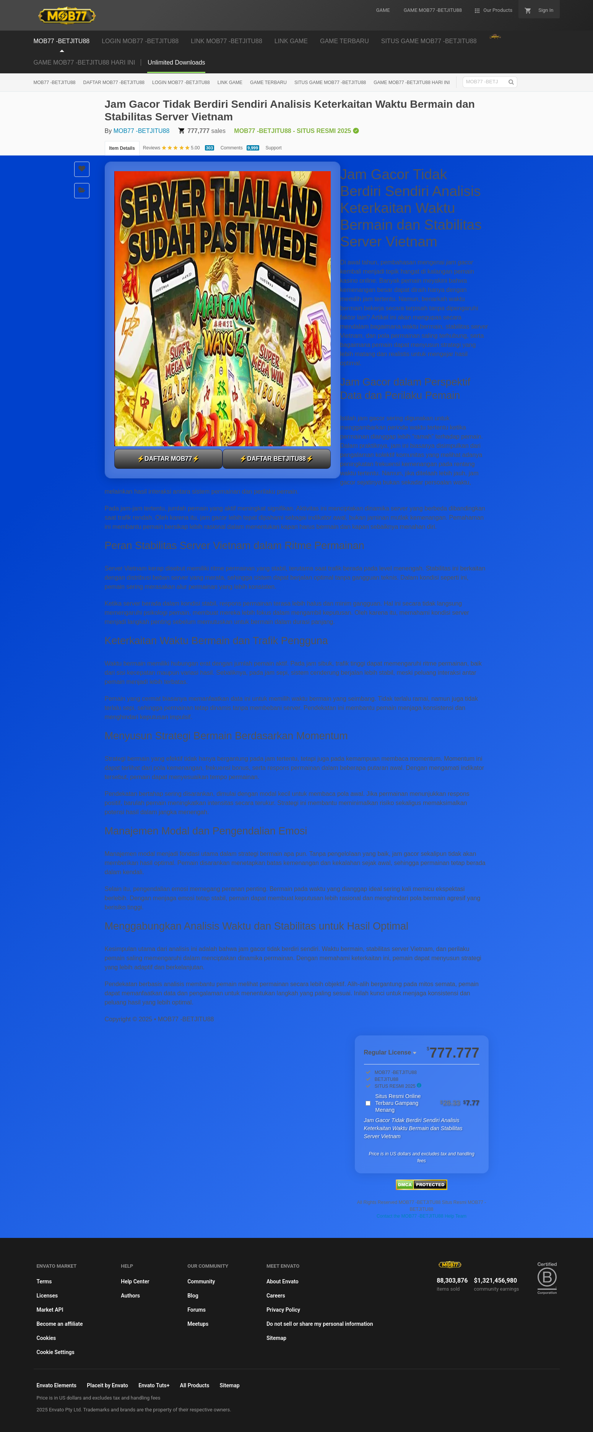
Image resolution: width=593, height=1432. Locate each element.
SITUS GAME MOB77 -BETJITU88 (330, 82)
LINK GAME (230, 82)
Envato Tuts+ (153, 1385)
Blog (192, 1296)
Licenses (47, 1296)
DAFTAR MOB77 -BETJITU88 (114, 82)
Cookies (46, 1338)
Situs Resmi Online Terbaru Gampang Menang (427, 1103)
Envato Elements (57, 1385)
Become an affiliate (60, 1324)
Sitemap (276, 1338)
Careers (275, 1296)
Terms (44, 1281)
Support (274, 148)
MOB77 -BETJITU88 (55, 82)
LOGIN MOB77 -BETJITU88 (181, 82)
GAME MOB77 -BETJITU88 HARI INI (84, 62)
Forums (196, 1310)
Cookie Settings (56, 1352)
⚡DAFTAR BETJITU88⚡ (276, 458)
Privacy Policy (283, 1310)
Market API (50, 1310)
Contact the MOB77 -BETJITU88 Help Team (421, 1216)
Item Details (122, 148)
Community (201, 1281)
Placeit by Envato (107, 1385)
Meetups (197, 1324)
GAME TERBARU (268, 82)
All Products (195, 1385)
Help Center (135, 1281)
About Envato (282, 1281)
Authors (130, 1296)
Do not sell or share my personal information (319, 1324)
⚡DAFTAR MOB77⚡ (168, 458)
